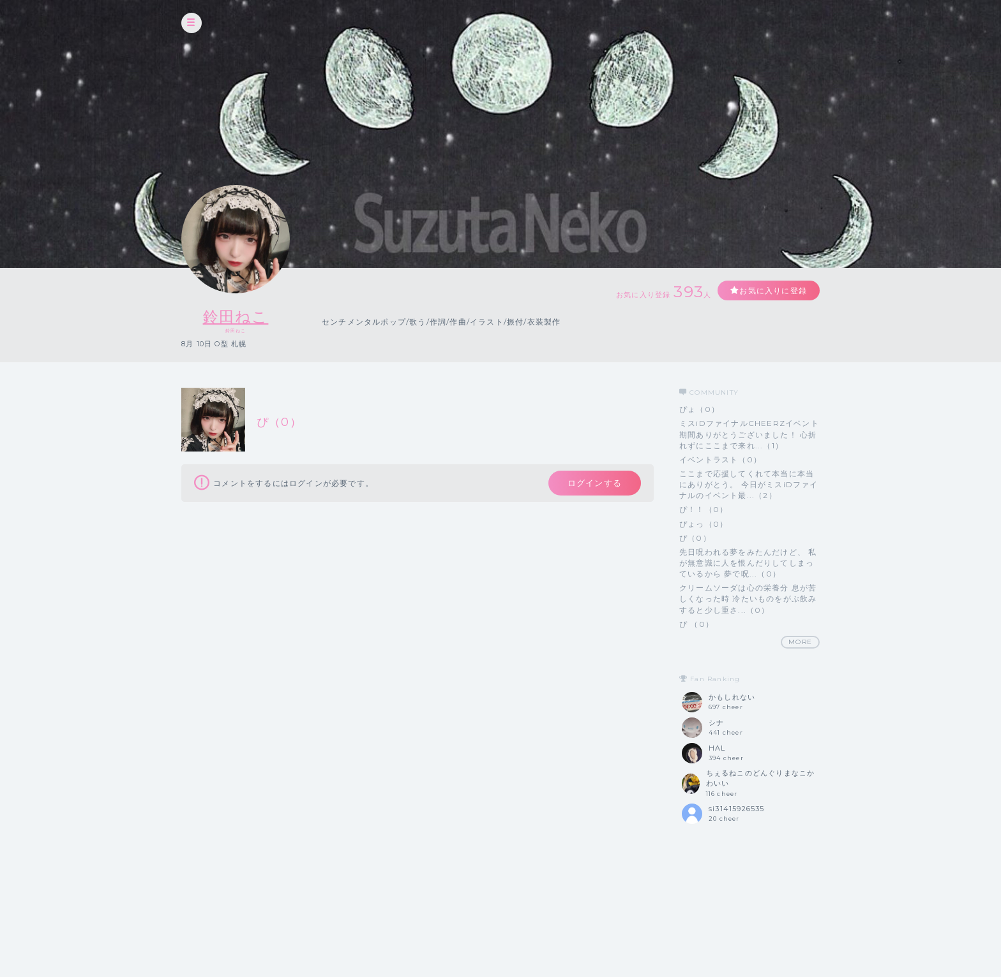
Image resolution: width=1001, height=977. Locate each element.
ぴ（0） (695, 538)
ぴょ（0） (699, 409)
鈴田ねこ (236, 316)
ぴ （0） (696, 624)
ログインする (595, 483)
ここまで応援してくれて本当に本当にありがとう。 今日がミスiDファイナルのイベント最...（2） (748, 484)
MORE (800, 642)
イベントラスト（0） (720, 459)
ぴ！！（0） (703, 509)
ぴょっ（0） (703, 524)
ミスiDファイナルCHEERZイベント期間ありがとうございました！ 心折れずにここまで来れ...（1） (749, 434)
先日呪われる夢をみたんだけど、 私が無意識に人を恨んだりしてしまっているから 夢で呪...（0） (748, 562)
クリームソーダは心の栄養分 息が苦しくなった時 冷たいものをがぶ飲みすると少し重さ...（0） (748, 598)
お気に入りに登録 (773, 290)
